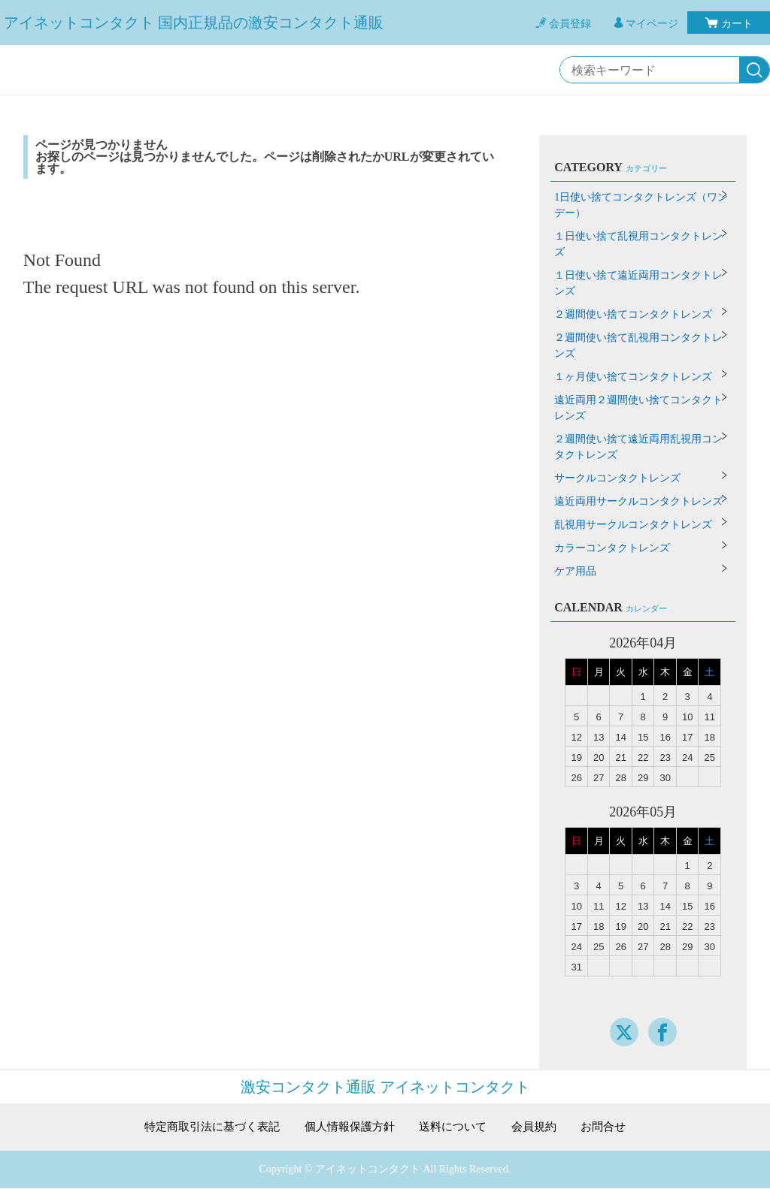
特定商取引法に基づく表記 (204, 1127)
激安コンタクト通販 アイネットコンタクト (385, 1087)
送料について (457, 1127)
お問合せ (614, 1127)
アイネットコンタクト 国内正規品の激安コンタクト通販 (193, 22)
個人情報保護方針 (349, 1127)
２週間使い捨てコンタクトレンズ (633, 314)
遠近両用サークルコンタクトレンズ (638, 501)
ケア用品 (575, 571)
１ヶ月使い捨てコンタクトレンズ (633, 376)
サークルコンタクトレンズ (617, 478)
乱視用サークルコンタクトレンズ (633, 524)
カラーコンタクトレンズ (612, 548)
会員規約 (542, 1127)
